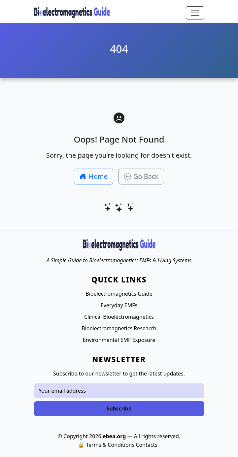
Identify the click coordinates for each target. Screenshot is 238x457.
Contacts (146, 444)
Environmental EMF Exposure (119, 339)
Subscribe (119, 408)
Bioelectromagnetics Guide (118, 293)
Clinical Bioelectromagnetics (119, 316)
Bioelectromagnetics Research (119, 328)
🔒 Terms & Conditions (106, 444)
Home (94, 176)
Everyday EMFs (119, 305)
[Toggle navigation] (195, 12)
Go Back (141, 176)
